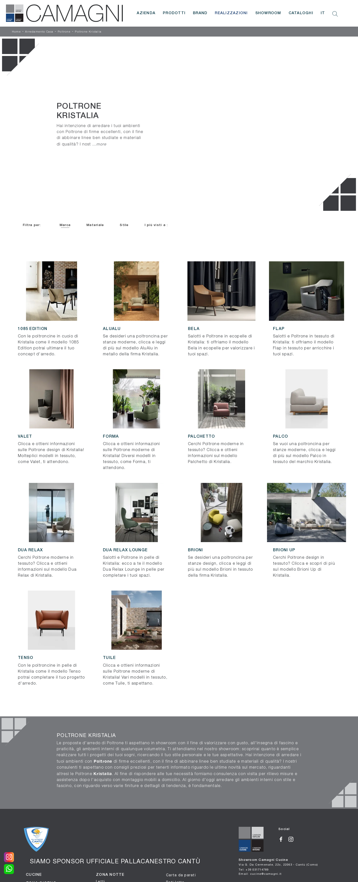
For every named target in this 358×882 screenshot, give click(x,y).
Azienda (146, 13)
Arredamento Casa (39, 32)
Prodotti (174, 13)
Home (16, 32)
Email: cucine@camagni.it (260, 873)
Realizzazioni (231, 13)
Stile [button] (124, 225)
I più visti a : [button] (156, 225)
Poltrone (64, 32)
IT (323, 13)
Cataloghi (301, 13)
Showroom (268, 13)
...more (99, 144)
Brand (200, 13)
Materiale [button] (95, 225)
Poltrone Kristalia (88, 32)
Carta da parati (181, 875)
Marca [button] (65, 225)
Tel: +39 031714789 (254, 869)
